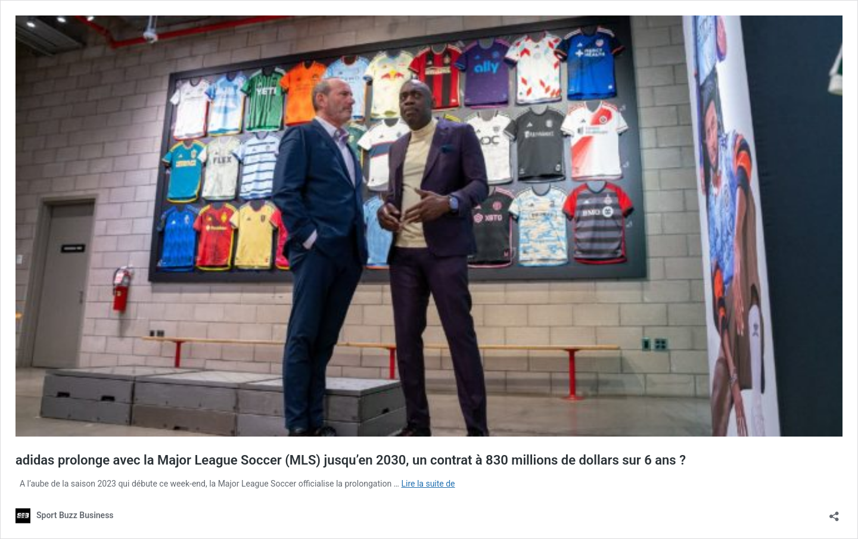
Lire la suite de (428, 483)
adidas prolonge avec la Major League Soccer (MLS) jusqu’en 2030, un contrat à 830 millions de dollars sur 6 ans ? (350, 460)
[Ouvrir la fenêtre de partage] (834, 512)
